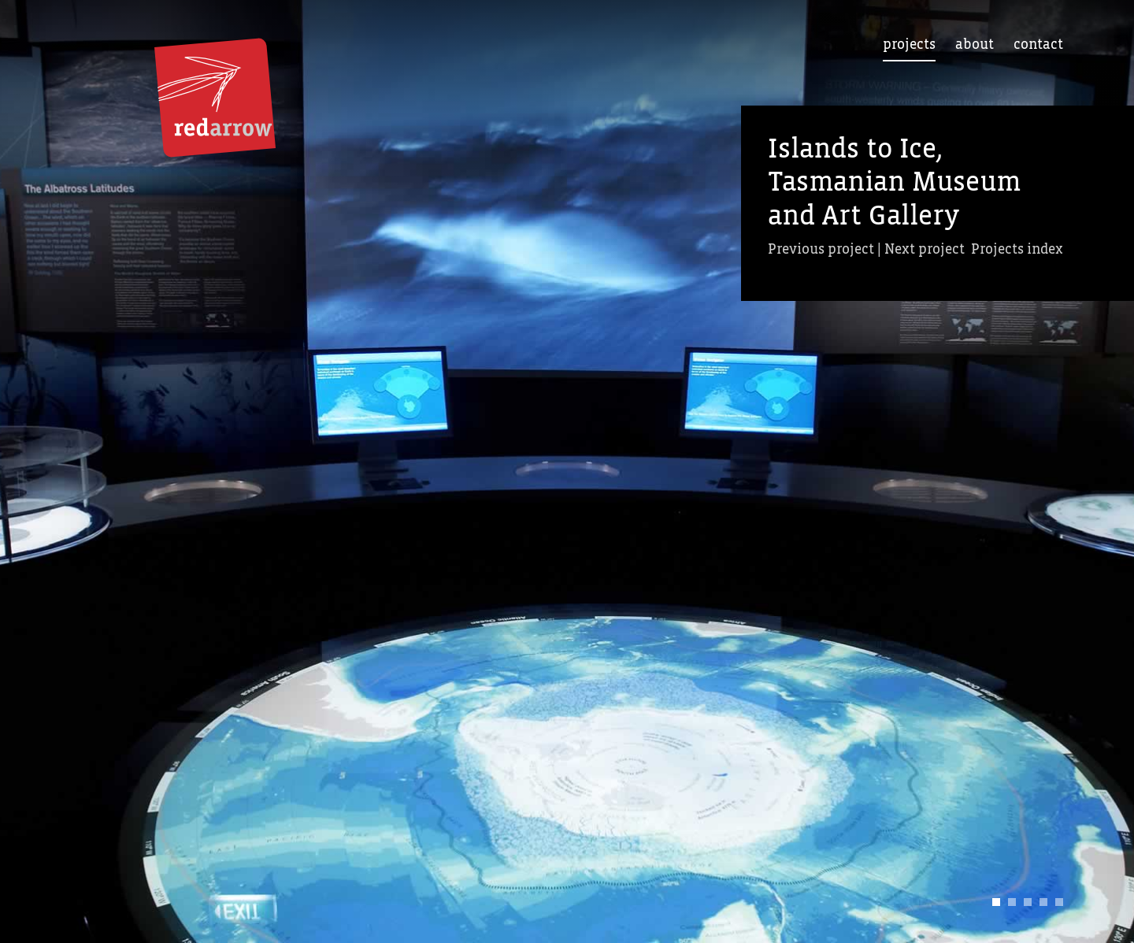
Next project (924, 250)
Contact (1038, 45)
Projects (909, 45)
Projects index (1017, 250)
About (974, 45)
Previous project (821, 250)
